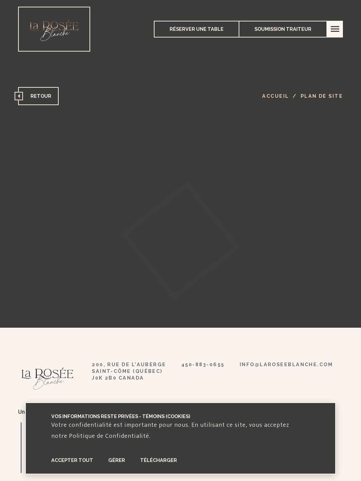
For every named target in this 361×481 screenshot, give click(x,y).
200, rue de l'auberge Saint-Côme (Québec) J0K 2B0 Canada (129, 371)
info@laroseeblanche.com (286, 364)
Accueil (275, 96)
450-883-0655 (202, 364)
